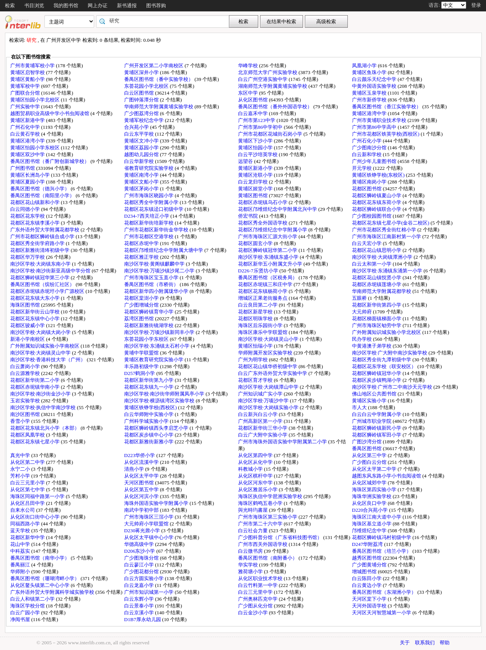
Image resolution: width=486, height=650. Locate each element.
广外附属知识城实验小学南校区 (45, 346)
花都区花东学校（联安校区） (384, 366)
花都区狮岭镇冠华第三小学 (40, 277)
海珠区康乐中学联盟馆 (263, 332)
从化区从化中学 (256, 462)
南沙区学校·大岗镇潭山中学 (269, 387)
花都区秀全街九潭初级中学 (382, 359)
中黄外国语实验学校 (375, 86)
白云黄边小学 (367, 585)
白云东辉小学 (139, 599)
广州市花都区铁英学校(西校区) (386, 134)
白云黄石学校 (25, 134)
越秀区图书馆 (367, 558)
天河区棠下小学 (370, 599)
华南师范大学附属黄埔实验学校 (159, 106)
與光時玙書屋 (253, 510)
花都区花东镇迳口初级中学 (154, 209)
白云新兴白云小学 (258, 414)
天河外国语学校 (370, 606)
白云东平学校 (139, 134)
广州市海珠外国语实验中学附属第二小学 (283, 441)
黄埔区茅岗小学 (142, 188)
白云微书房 (251, 551)
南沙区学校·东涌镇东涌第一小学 (388, 271)
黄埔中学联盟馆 (142, 353)
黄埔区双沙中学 (28, 154)
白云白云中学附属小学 (377, 414)
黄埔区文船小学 (142, 182)
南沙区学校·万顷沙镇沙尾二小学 (160, 271)
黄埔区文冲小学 (142, 141)
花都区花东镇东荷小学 (377, 202)
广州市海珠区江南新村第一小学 (387, 236)
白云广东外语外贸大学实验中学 (273, 373)
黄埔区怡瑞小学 (256, 346)
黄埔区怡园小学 (256, 147)
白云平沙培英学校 (258, 154)
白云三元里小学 (28, 483)
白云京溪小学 (139, 612)
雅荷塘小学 (251, 571)
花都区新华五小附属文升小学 (270, 264)
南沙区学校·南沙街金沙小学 (41, 394)
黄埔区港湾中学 (370, 113)
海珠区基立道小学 (372, 524)
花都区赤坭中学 (142, 243)
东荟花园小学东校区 (147, 339)
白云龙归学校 (253, 182)
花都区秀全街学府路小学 (38, 243)
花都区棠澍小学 (142, 298)
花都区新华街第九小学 (149, 380)
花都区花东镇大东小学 (35, 298)
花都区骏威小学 (28, 325)
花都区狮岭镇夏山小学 (377, 195)
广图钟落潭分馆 (142, 100)
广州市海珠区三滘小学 (149, 517)
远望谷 (246, 161)
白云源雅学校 (25, 373)
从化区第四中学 (256, 455)
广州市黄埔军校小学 (33, 65)
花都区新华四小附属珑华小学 (156, 291)
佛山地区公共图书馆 (375, 394)
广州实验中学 (25, 106)
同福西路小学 (25, 524)
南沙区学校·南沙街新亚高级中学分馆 (51, 271)
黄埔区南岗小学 (370, 182)
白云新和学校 (367, 154)
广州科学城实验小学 (147, 421)
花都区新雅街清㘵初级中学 (40, 250)
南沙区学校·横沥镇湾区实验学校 (160, 400)
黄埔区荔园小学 (142, 147)
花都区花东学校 (28, 216)
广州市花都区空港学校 (149, 236)
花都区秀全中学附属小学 (152, 202)
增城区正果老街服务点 (263, 298)
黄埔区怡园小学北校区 (35, 100)
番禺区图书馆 (367, 448)
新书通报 (127, 5)
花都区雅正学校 (142, 257)
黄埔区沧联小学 (256, 175)
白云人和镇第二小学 (33, 599)
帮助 (445, 642)
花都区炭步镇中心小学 (149, 435)
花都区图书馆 (367, 188)
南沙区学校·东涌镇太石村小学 (157, 346)
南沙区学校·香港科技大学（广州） (48, 359)
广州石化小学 (367, 141)
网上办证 (97, 5)
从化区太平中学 (142, 476)
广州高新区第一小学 (261, 421)
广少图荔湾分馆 (142, 113)
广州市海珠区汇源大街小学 (268, 236)
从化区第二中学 (28, 462)
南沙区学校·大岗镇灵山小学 (269, 339)
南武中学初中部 (142, 510)
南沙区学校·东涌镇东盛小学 (269, 257)
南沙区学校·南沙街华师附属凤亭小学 (165, 394)
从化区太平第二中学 (375, 469)
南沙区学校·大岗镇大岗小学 (41, 332)
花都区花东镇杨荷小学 (263, 291)
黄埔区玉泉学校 (370, 93)
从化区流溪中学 (142, 462)
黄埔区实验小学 (370, 400)
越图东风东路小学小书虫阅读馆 (387, 476)
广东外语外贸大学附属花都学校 (45, 229)
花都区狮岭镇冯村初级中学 (382, 537)
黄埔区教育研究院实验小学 (154, 359)
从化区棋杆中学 (256, 476)
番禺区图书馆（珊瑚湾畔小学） (45, 578)
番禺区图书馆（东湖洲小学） (384, 592)
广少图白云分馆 (370, 462)
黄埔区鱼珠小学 (370, 72)
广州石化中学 (25, 127)
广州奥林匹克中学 (258, 599)
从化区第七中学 (28, 489)
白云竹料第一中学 (258, 585)
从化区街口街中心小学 (35, 517)
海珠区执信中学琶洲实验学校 (270, 496)
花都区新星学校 (256, 312)
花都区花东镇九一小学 (149, 387)
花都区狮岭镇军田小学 (377, 435)
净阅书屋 (20, 619)
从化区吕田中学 (28, 503)
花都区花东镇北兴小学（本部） (45, 428)
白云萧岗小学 (25, 366)
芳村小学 (20, 476)
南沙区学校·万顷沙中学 (264, 400)
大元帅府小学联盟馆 (147, 524)
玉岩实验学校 (25, 400)
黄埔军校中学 (25, 86)
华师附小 (20, 571)
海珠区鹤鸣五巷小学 (261, 503)
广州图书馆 (23, 168)
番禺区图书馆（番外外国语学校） (275, 106)
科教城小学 (251, 469)
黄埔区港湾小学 (28, 141)
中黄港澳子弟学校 (372, 346)
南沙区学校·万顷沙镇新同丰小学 (160, 332)
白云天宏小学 (367, 243)
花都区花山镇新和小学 (35, 202)
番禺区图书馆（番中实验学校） (159, 79)
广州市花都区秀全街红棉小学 (384, 229)
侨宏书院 (248, 216)
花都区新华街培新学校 (149, 223)
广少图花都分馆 (142, 571)
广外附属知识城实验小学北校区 (387, 332)
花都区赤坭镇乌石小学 (263, 202)
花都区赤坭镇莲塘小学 (377, 284)
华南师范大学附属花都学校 (382, 291)
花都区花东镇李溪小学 (35, 223)
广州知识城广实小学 (261, 394)
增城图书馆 (365, 571)
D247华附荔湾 (368, 544)
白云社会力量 (253, 530)
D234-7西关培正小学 (147, 216)
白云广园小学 (25, 612)
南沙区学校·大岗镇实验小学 (269, 407)
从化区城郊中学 (370, 483)
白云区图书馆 (139, 93)
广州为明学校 (253, 359)
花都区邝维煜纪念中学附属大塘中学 (164, 250)
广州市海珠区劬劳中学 (377, 325)
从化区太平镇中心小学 (149, 537)
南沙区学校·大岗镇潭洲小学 (383, 257)
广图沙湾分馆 (367, 441)
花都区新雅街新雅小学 (149, 441)
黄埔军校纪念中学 (144, 120)
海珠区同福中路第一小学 (38, 496)
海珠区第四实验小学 (375, 489)
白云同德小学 (25, 209)
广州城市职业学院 (372, 421)
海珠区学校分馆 (28, 606)
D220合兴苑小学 (370, 510)
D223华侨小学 (140, 455)
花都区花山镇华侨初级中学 (268, 366)
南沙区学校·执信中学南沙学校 (43, 407)
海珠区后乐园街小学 (261, 325)
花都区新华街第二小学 (35, 380)
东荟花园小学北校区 (147, 86)
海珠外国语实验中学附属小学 (156, 503)
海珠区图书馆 (25, 305)
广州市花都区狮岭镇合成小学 (43, 236)
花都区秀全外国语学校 (263, 223)
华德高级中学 (139, 544)
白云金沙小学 (253, 612)
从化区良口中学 (370, 503)
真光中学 (20, 455)
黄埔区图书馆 (253, 195)
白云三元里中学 (256, 592)
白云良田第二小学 (258, 305)
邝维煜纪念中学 (370, 530)
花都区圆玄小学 (256, 243)
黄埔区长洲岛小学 (30, 175)
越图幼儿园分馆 (142, 154)
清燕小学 (134, 469)
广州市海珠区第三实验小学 (268, 517)
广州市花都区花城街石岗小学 (270, 134)
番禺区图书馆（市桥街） (152, 284)
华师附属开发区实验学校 (265, 353)
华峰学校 (248, 65)
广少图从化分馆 (256, 606)
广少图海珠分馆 (142, 558)
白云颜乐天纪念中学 (375, 79)
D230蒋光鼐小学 (142, 530)
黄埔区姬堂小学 (256, 188)
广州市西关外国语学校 (263, 544)
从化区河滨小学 (142, 496)
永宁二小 (20, 469)
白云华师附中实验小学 (149, 414)
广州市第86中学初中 (261, 127)
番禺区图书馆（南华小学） (40, 558)
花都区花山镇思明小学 (377, 250)
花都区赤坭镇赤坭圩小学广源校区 (47, 291)
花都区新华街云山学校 (35, 312)
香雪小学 (20, 421)
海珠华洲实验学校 (372, 496)
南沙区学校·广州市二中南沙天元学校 (393, 387)
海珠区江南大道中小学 (377, 517)
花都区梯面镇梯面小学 (377, 318)
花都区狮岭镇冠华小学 (377, 373)
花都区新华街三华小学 (263, 428)
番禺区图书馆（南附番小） (268, 558)
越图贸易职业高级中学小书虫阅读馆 (50, 113)
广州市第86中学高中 (375, 127)
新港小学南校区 (28, 339)
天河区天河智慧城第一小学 (382, 612)
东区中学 (248, 93)
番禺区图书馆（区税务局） (268, 277)
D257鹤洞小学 (140, 373)
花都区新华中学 (28, 537)
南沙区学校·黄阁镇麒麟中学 (155, 264)
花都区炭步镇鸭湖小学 (377, 380)
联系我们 (425, 642)
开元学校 (362, 168)
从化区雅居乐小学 (258, 489)
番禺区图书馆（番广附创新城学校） (50, 161)
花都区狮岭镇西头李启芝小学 (156, 428)
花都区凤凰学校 (28, 435)
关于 (405, 642)
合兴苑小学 (137, 127)
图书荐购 (156, 5)
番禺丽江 (20, 565)
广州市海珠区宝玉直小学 (152, 277)
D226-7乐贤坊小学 (258, 271)
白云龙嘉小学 (139, 585)
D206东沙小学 (140, 551)
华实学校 (248, 565)
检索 (10, 5)
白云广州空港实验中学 (263, 79)
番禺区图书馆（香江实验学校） (387, 106)
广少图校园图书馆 (372, 216)
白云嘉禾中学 (253, 113)
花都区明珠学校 (256, 318)
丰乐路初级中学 (142, 366)
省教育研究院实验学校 (149, 168)
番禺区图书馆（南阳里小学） (43, 195)
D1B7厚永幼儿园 (143, 619)
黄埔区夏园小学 (28, 182)
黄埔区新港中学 (28, 120)
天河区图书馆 (139, 483)
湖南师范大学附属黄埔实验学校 (273, 86)
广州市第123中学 (257, 120)
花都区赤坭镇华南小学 (35, 387)
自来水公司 (23, 510)
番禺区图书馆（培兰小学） (382, 551)
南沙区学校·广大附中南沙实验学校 (390, 353)
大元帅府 (362, 312)
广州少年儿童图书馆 (375, 161)
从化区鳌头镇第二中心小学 (40, 585)
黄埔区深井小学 (142, 72)
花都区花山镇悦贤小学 (377, 277)
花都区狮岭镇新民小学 (377, 428)
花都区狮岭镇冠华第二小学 (268, 250)
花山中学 (20, 544)
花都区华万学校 (28, 257)
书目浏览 (34, 5)
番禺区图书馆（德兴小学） (40, 188)
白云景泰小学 (139, 606)
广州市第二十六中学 (261, 524)
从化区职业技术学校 (261, 578)
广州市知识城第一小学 (149, 592)
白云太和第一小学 (372, 264)
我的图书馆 (66, 5)
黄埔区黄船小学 (28, 79)
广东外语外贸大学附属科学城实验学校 (52, 592)
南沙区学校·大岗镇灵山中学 (41, 353)
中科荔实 (20, 551)
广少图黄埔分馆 (370, 565)
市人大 (360, 407)
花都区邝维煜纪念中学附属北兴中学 (278, 209)
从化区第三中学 (370, 455)
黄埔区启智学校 (28, 72)
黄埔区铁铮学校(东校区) (379, 175)
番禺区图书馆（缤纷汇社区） (43, 284)
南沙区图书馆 (25, 414)
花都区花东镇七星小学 (35, 441)
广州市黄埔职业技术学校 (379, 120)
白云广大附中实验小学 (263, 435)
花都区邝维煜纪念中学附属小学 (273, 229)
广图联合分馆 (25, 93)
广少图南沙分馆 (370, 147)
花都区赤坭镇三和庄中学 (265, 284)
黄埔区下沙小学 (256, 141)
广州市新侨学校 (370, 100)
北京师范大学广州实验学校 (268, 72)
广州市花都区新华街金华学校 (156, 229)
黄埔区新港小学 (256, 168)
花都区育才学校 (256, 380)
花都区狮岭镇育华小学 (149, 312)
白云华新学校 (139, 161)
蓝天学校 (20, 530)
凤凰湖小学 (365, 65)
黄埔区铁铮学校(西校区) (151, 407)
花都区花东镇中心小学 (35, 318)
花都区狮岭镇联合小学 (377, 209)
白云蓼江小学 (139, 565)
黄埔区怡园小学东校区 (35, 147)
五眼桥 (360, 298)
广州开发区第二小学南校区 (154, 65)
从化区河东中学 (256, 483)
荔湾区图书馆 (139, 318)
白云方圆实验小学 (144, 578)
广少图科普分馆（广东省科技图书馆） (280, 537)
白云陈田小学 (367, 578)
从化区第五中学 (142, 489)
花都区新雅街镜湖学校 (149, 325)
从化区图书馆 (253, 100)
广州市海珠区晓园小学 (149, 195)
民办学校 (362, 339)
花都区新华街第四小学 (377, 305)
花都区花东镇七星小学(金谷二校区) (391, 223)
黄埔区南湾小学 (142, 175)
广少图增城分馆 (142, 305)
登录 (476, 5)
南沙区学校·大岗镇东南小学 (41, 264)
